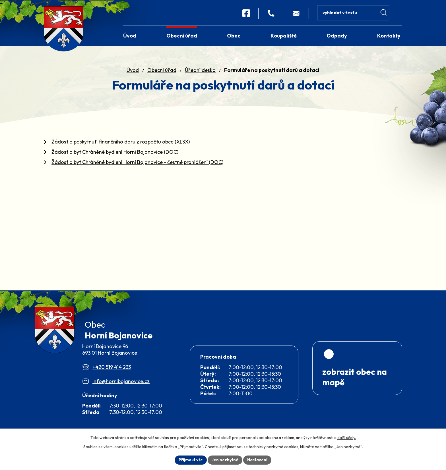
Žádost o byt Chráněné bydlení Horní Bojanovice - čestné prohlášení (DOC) (137, 162)
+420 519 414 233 (111, 370)
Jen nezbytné (225, 459)
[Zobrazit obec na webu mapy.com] (357, 378)
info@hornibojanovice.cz (121, 385)
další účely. (346, 437)
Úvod (133, 70)
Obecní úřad (161, 70)
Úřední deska (200, 70)
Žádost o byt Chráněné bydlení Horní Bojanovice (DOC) (114, 152)
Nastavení (257, 459)
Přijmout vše (191, 459)
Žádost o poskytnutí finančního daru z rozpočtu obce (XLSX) (120, 141)
